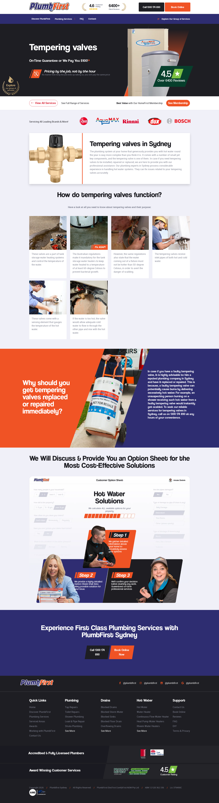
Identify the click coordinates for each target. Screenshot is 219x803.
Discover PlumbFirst (41, 18)
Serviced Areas (37, 721)
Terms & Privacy (181, 730)
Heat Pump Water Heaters (150, 721)
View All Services (43, 103)
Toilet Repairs (72, 712)
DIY (175, 726)
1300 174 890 (177, 414)
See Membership (178, 103)
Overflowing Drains (111, 726)
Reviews (177, 716)
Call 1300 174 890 (151, 7)
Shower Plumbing (74, 716)
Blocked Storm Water (112, 712)
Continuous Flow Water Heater (153, 716)
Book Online (177, 7)
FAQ (82, 18)
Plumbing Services (63, 19)
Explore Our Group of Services (174, 19)
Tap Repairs (71, 707)
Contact (92, 18)
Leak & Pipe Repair (75, 721)
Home (32, 707)
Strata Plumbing (73, 726)
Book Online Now (121, 652)
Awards (33, 726)
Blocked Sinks (108, 716)
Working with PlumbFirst (42, 730)
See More (70, 730)
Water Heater (144, 712)
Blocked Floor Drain (111, 721)
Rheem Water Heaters (148, 726)
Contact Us (35, 735)
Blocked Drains (109, 707)
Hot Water (142, 707)
